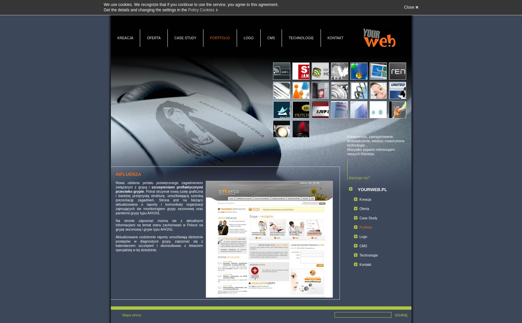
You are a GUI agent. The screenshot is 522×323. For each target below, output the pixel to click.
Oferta (153, 38)
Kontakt (336, 38)
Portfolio (220, 38)
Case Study (185, 38)
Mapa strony (132, 315)
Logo (249, 38)
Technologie (301, 38)
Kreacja (125, 38)
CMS (271, 38)
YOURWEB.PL (372, 189)
